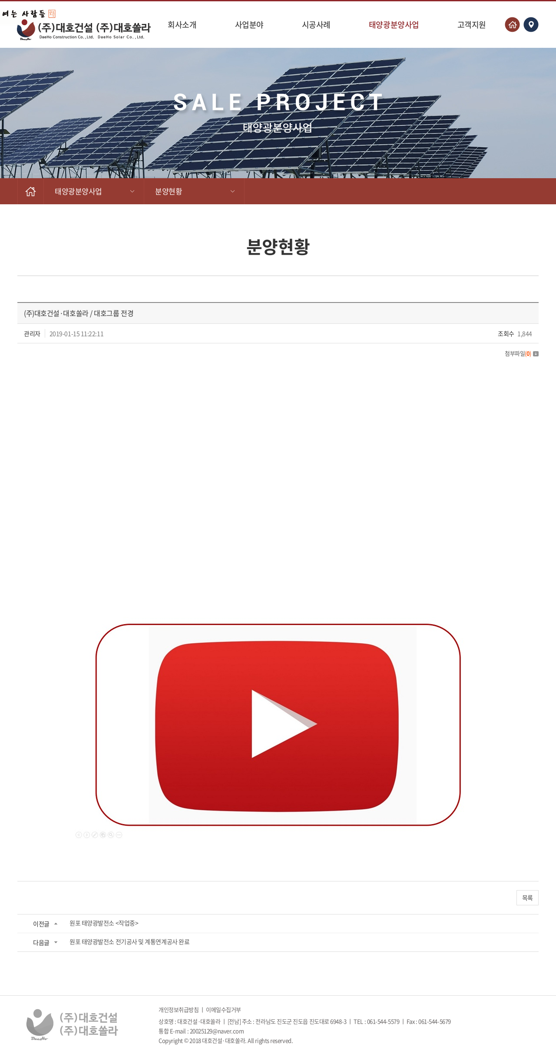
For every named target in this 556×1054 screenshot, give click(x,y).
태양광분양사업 (394, 24)
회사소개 (182, 24)
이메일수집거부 (223, 1009)
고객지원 (471, 24)
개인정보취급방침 (179, 1009)
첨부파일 (522, 353)
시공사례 (316, 24)
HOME (30, 191)
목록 (527, 897)
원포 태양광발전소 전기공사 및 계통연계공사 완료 (129, 941)
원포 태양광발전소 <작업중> (104, 922)
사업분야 (249, 24)
